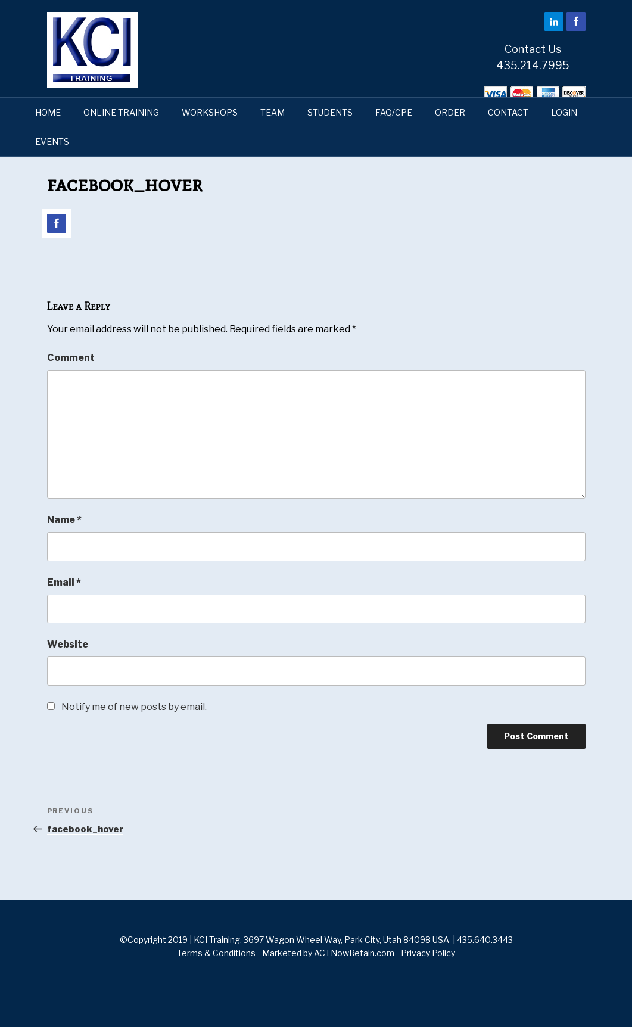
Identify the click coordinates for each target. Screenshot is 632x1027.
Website (67, 644)
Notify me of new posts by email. (134, 706)
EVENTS (52, 141)
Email (64, 582)
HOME (48, 112)
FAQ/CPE (393, 112)
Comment (71, 357)
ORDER (450, 112)
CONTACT (508, 112)
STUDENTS (330, 112)
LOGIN (564, 112)
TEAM (272, 112)
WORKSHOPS (210, 112)
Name (64, 519)
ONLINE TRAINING (121, 112)
